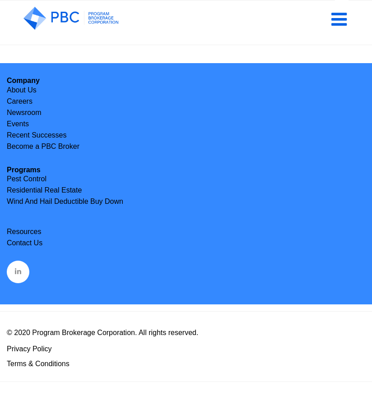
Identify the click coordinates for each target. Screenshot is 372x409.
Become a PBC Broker (43, 146)
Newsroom (24, 112)
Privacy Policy (29, 349)
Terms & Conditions (38, 364)
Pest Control (26, 179)
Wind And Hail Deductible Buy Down (65, 201)
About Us (22, 90)
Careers (20, 101)
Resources (24, 231)
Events (18, 124)
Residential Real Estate (44, 190)
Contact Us (24, 243)
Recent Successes (37, 135)
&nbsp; (18, 271)
